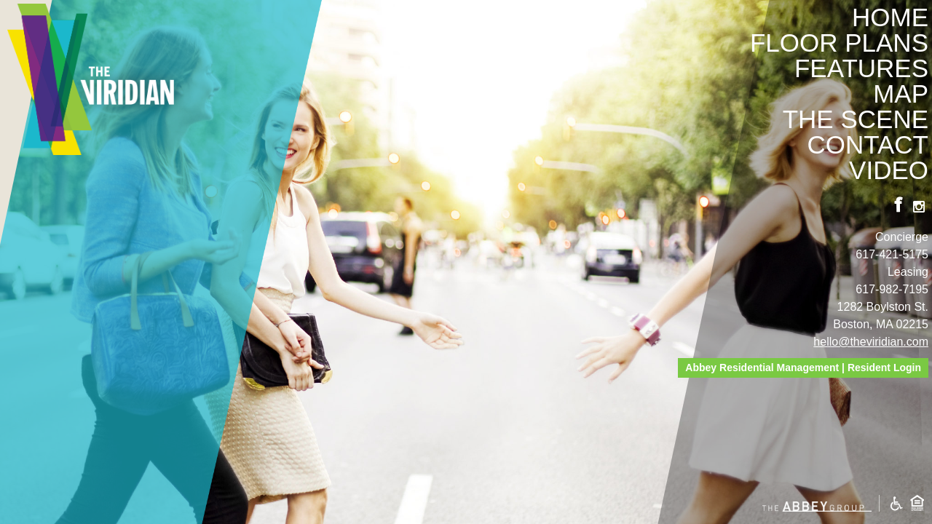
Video (888, 170)
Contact (867, 144)
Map (900, 93)
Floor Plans (839, 42)
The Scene (855, 119)
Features (861, 68)
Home (890, 17)
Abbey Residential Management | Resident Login (803, 367)
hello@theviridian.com (870, 342)
